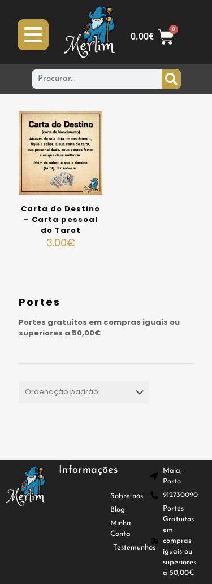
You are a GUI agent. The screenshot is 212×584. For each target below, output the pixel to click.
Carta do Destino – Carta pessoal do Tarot (60, 219)
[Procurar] (171, 79)
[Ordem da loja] (84, 392)
